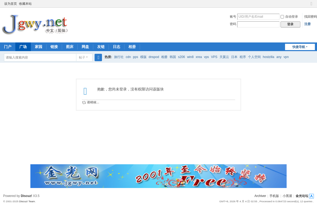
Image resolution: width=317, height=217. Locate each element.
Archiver (260, 196)
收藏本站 (25, 4)
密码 (233, 24)
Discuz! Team (27, 201)
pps (135, 57)
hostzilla (268, 57)
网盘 (85, 47)
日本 (234, 57)
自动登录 (289, 16)
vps (206, 57)
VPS (214, 57)
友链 (101, 47)
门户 (7, 47)
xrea (199, 57)
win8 (190, 57)
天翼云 (224, 57)
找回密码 (310, 16)
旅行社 (119, 57)
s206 (181, 57)
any (278, 57)
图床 (69, 47)
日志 (116, 47)
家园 (38, 47)
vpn (286, 57)
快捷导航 (298, 47)
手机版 (274, 196)
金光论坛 (302, 196)
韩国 (173, 57)
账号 (233, 16)
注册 (307, 24)
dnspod (154, 57)
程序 (243, 57)
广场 (23, 47)
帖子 (82, 57)
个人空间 (254, 57)
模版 (143, 57)
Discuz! (26, 196)
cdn (128, 57)
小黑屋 (287, 196)
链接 (54, 47)
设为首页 (10, 4)
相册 (132, 47)
